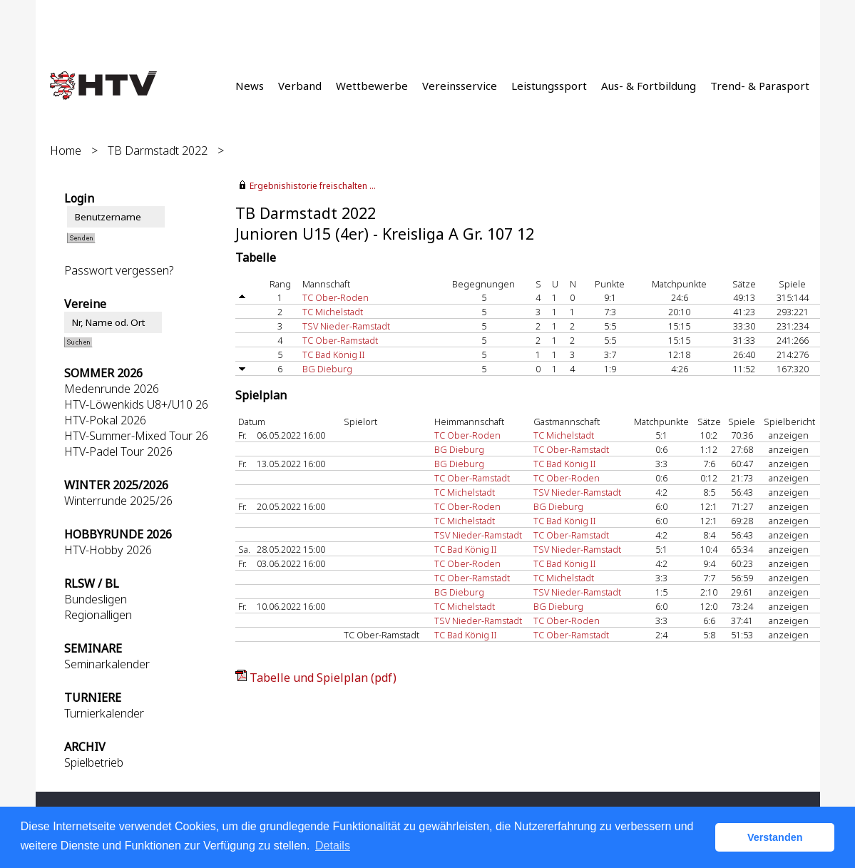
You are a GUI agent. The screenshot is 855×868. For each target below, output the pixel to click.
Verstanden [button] (775, 837)
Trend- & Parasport (759, 85)
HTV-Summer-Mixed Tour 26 (136, 436)
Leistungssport (549, 85)
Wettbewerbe (372, 85)
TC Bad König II (333, 354)
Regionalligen (98, 615)
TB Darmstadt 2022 (158, 150)
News (249, 85)
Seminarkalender (107, 664)
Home (65, 150)
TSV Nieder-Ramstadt (346, 326)
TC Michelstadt (332, 311)
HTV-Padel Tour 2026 (118, 451)
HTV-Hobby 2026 (108, 550)
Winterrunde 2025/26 (118, 501)
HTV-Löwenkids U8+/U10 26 (136, 404)
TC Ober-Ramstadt (340, 340)
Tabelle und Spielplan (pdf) (323, 677)
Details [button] (332, 845)
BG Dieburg (327, 368)
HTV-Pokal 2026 (105, 420)
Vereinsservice (459, 85)
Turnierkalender (104, 713)
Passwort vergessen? (118, 270)
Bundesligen (95, 599)
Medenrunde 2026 (111, 389)
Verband (300, 85)
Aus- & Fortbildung (648, 85)
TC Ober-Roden (335, 297)
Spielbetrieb (93, 762)
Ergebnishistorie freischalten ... (313, 186)
